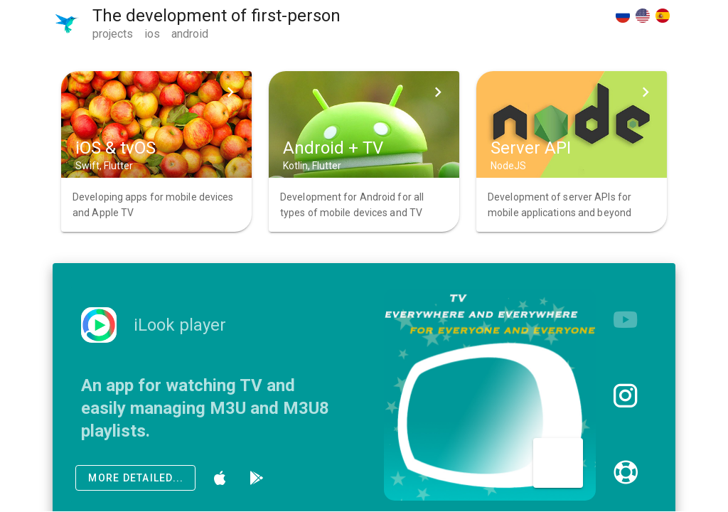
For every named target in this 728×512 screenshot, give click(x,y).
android (189, 34)
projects (112, 34)
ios (152, 34)
